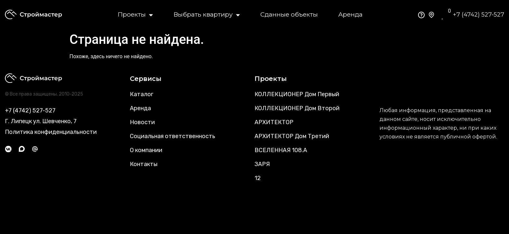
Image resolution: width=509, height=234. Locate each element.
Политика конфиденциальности (51, 132)
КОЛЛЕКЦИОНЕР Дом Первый (297, 94)
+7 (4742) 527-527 (478, 14)
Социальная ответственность (172, 136)
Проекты (135, 15)
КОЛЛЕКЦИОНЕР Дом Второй (297, 108)
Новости (142, 122)
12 (258, 178)
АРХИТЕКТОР (274, 122)
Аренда (350, 14)
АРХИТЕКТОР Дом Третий (292, 136)
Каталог (141, 94)
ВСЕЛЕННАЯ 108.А (281, 150)
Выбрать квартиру (206, 15)
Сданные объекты (289, 14)
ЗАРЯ (262, 164)
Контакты (143, 164)
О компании (146, 150)
